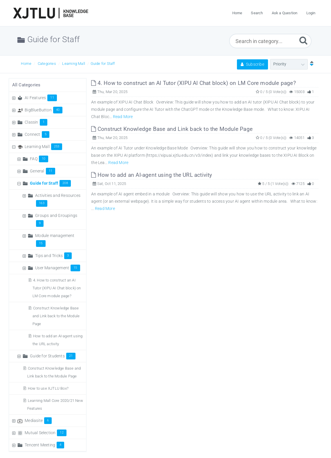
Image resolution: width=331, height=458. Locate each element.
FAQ (39, 158)
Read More (123, 116)
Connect (37, 134)
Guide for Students (52, 356)
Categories (47, 63)
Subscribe (252, 64)
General (42, 171)
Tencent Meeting (44, 445)
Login (311, 13)
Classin (36, 122)
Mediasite (38, 420)
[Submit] (303, 40)
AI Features (41, 97)
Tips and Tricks (53, 255)
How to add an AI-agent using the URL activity (151, 175)
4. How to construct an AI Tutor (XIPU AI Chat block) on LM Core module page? (57, 288)
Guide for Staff (103, 63)
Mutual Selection (45, 432)
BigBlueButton (43, 110)
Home (26, 63)
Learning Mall (73, 63)
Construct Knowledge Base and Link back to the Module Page (56, 316)
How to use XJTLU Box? (48, 388)
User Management (57, 267)
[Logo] (50, 13)
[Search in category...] (270, 41)
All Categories (26, 85)
